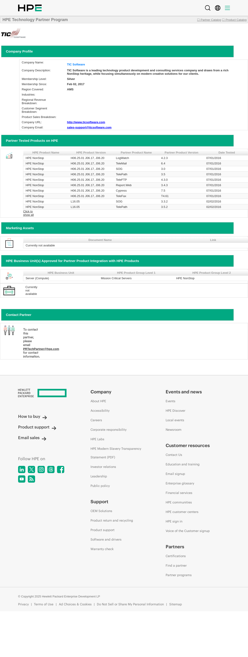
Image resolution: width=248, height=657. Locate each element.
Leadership (99, 476)
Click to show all (28, 213)
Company (101, 392)
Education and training (183, 464)
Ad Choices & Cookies (75, 604)
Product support (37, 427)
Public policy (100, 486)
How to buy (32, 416)
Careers (96, 420)
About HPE (98, 401)
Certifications (176, 556)
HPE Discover (175, 411)
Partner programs (179, 575)
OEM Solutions (101, 511)
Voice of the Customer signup (188, 531)
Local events (175, 420)
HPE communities (179, 502)
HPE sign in (174, 521)
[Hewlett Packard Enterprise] (46, 393)
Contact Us (174, 455)
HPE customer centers (182, 512)
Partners (175, 546)
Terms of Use (43, 604)
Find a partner (176, 565)
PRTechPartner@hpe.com (41, 349)
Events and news (184, 392)
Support (99, 501)
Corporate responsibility (108, 430)
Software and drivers (106, 539)
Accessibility (100, 411)
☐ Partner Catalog (209, 20)
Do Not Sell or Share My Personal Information (130, 604)
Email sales (32, 437)
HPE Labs (97, 439)
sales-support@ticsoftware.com (89, 127)
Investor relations (103, 467)
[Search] (207, 7)
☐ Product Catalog (234, 20)
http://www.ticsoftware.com (86, 122)
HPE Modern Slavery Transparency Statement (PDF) (116, 453)
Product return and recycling (112, 520)
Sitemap (175, 604)
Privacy (23, 604)
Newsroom (173, 430)
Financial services (179, 493)
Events (170, 401)
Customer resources (188, 445)
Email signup (175, 474)
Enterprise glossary (180, 483)
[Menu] (227, 7)
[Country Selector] (217, 7)
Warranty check (102, 549)
